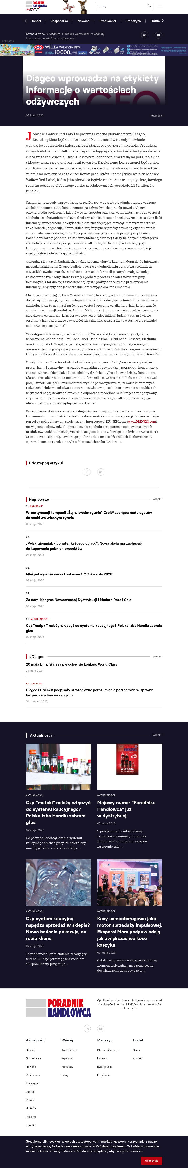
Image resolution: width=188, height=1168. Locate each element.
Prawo (30, 1100)
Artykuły (54, 34)
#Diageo (156, 116)
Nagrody (102, 1058)
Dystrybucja (104, 1066)
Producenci (108, 21)
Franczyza (133, 21)
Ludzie (155, 21)
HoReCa (31, 1108)
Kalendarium (69, 1050)
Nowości (83, 21)
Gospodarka (59, 21)
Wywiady (67, 1058)
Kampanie (36, 506)
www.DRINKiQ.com (142, 421)
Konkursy (67, 1066)
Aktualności (39, 619)
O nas (136, 1050)
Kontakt (30, 1125)
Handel (36, 21)
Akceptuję (151, 1160)
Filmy (65, 1075)
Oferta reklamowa (108, 1050)
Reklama (31, 1116)
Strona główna (35, 34)
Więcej (157, 499)
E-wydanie (103, 1075)
